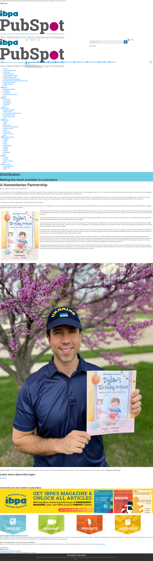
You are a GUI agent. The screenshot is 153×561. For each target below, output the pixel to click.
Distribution (58, 62)
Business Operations (31, 62)
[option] (31, 62)
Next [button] (150, 61)
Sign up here (102, 544)
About (27, 39)
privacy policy (114, 557)
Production (51, 62)
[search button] (126, 42)
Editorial (45, 62)
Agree (75, 559)
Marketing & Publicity (68, 62)
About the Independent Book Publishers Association (14, 535)
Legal (76, 62)
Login (38, 39)
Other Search (92, 46)
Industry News (82, 62)
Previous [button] (2, 61)
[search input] (106, 42)
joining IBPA (64, 539)
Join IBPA (32, 39)
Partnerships (3, 478)
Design (39, 62)
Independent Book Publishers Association (10, 551)
